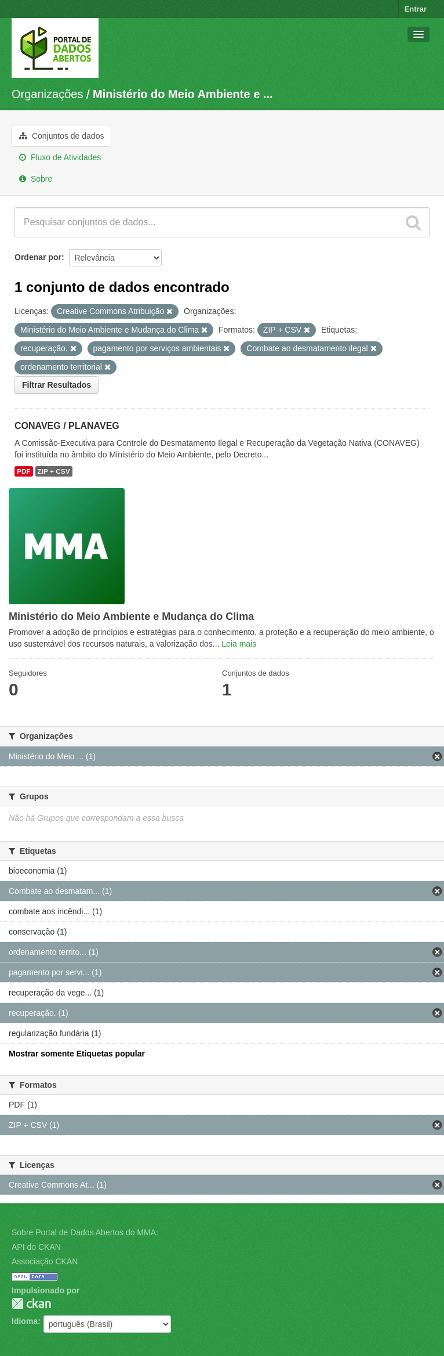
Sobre (35, 178)
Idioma (25, 1321)
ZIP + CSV (54, 471)
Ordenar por (37, 257)
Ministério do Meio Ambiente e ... (182, 94)
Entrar (416, 9)
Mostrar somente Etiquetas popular (77, 1053)
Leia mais (238, 643)
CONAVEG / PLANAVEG (66, 426)
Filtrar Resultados (56, 385)
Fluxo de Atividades (60, 157)
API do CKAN (36, 1247)
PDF (24, 471)
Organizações (47, 94)
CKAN (31, 1303)
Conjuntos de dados (61, 135)
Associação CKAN (45, 1261)
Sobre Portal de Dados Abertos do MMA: (85, 1232)
